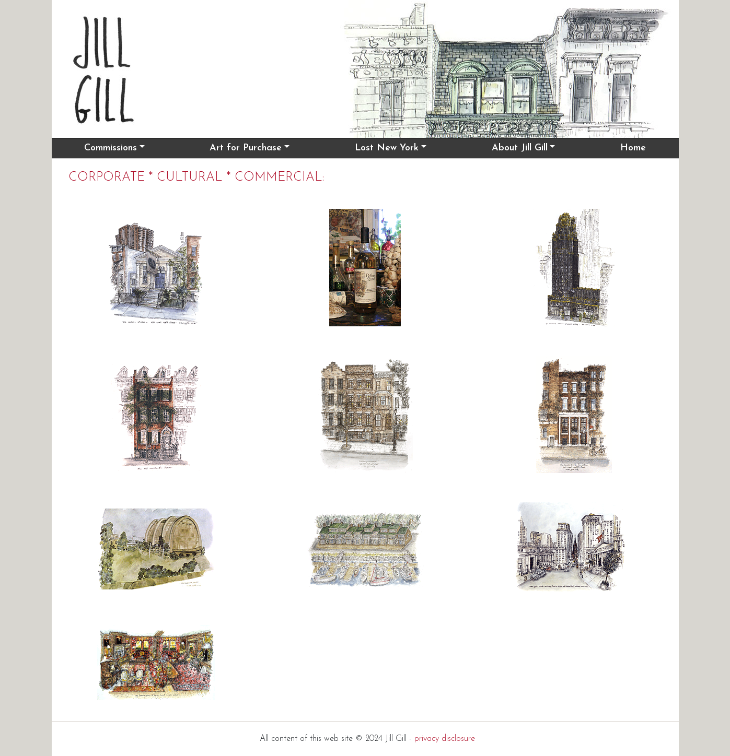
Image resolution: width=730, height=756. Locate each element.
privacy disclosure (444, 739)
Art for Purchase (246, 148)
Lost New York (387, 148)
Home (633, 148)
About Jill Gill (520, 148)
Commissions (110, 148)
